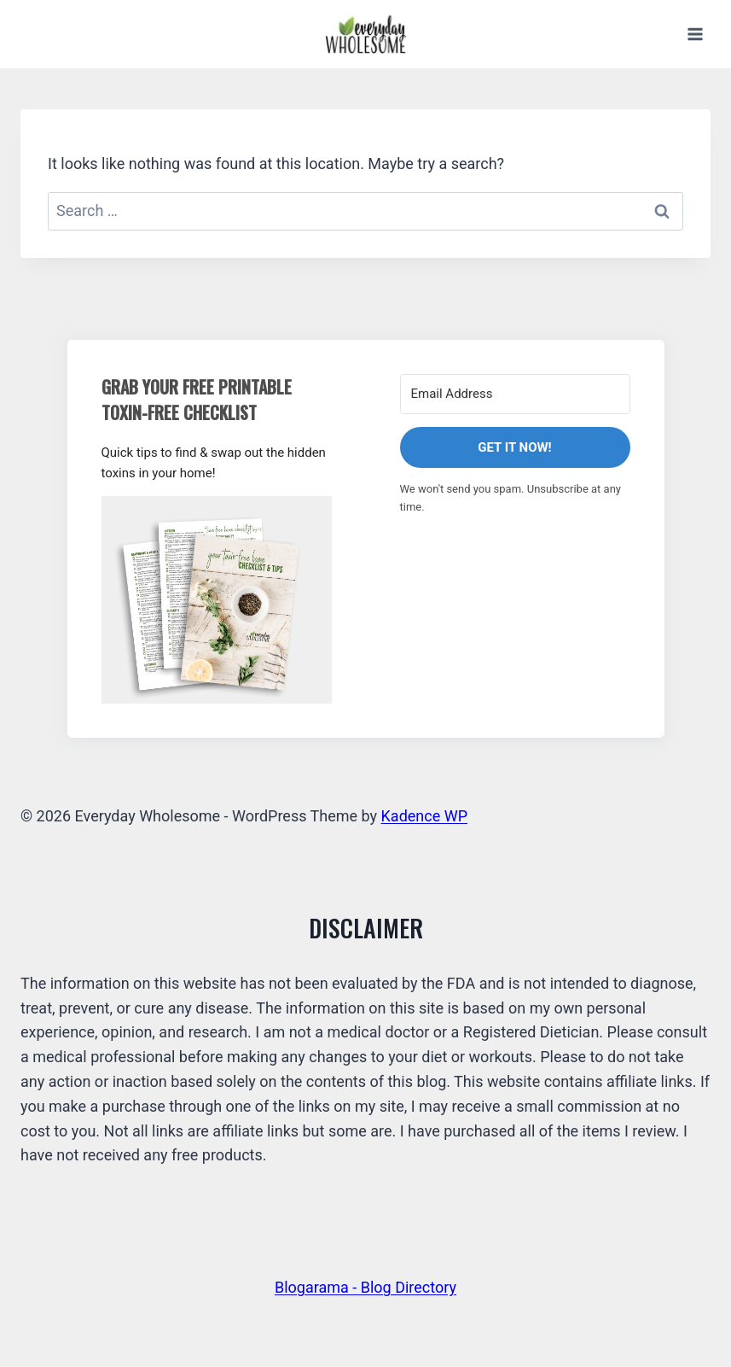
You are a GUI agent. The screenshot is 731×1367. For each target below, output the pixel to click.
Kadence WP (424, 816)
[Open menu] (695, 33)
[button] (217, 600)
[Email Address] (515, 394)
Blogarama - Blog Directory (365, 1287)
